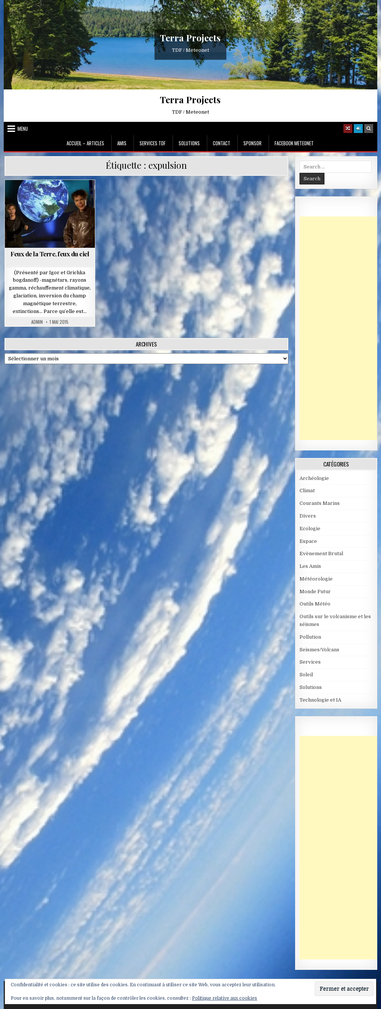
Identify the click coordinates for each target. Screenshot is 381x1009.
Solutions (189, 143)
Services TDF (153, 143)
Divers (308, 516)
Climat (307, 490)
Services (310, 662)
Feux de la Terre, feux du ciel (49, 254)
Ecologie (310, 528)
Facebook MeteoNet (294, 143)
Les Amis (310, 566)
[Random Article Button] (347, 128)
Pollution (310, 637)
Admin (37, 322)
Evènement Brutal (321, 553)
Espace (308, 541)
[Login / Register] (358, 128)
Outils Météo (315, 604)
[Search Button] (368, 128)
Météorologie (316, 579)
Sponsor (252, 143)
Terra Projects (190, 38)
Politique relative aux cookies (224, 998)
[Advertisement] (340, 328)
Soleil (306, 674)
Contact (221, 143)
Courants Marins (320, 503)
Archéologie (314, 478)
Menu (22, 128)
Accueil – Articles (85, 143)
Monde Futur (315, 591)
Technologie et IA (320, 700)
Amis (122, 143)
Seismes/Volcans (319, 649)
